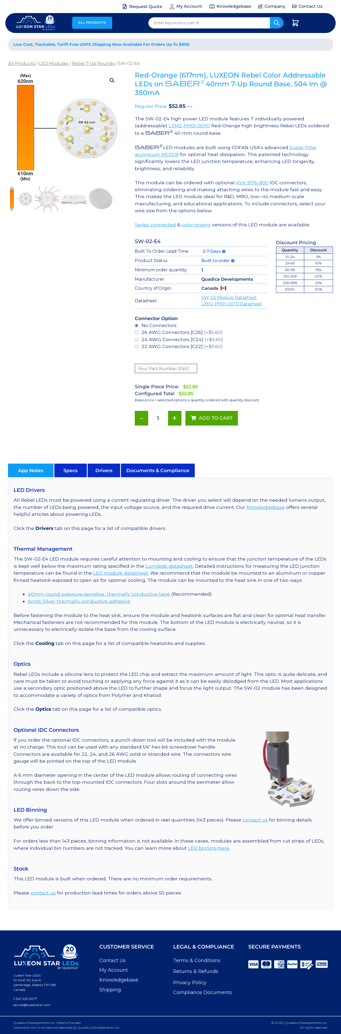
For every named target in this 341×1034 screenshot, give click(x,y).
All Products (92, 22)
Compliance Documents (202, 992)
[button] (112, 80)
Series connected (155, 224)
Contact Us (112, 960)
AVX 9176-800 (252, 182)
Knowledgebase (265, 507)
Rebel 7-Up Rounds (93, 63)
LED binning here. (209, 848)
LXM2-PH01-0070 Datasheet (231, 303)
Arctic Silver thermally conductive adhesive (79, 601)
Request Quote (145, 6)
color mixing (195, 224)
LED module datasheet (120, 573)
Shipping (110, 990)
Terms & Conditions (196, 960)
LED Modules (53, 63)
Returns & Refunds (195, 971)
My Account (113, 970)
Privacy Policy (189, 983)
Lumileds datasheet (169, 566)
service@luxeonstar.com (32, 1005)
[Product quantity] (158, 418)
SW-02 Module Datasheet (229, 297)
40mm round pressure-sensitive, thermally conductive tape (99, 594)
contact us (255, 820)
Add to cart (216, 418)
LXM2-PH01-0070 (189, 125)
